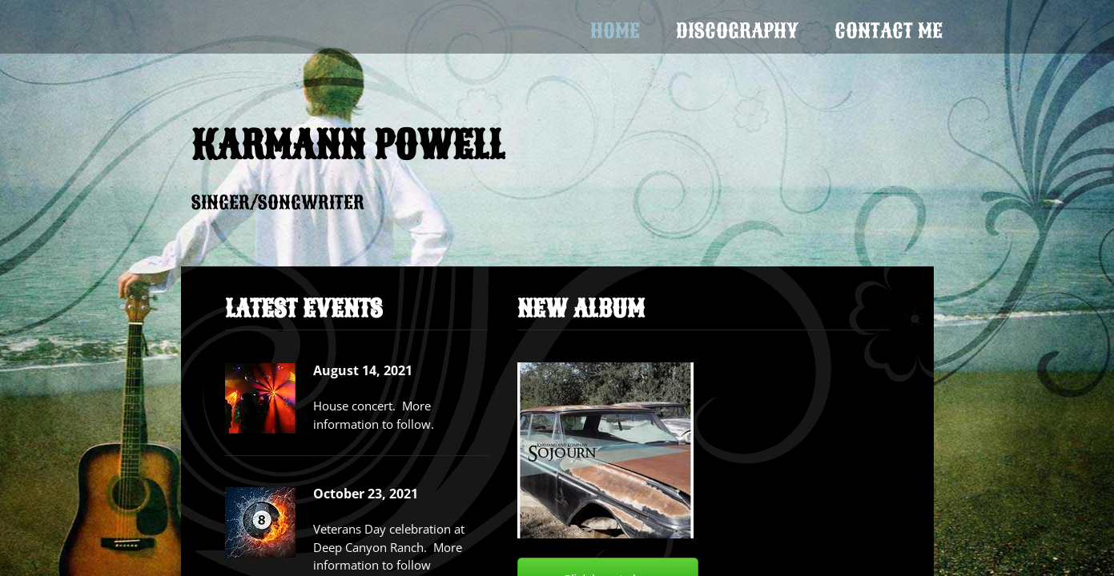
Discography (737, 31)
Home (615, 31)
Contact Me (888, 31)
